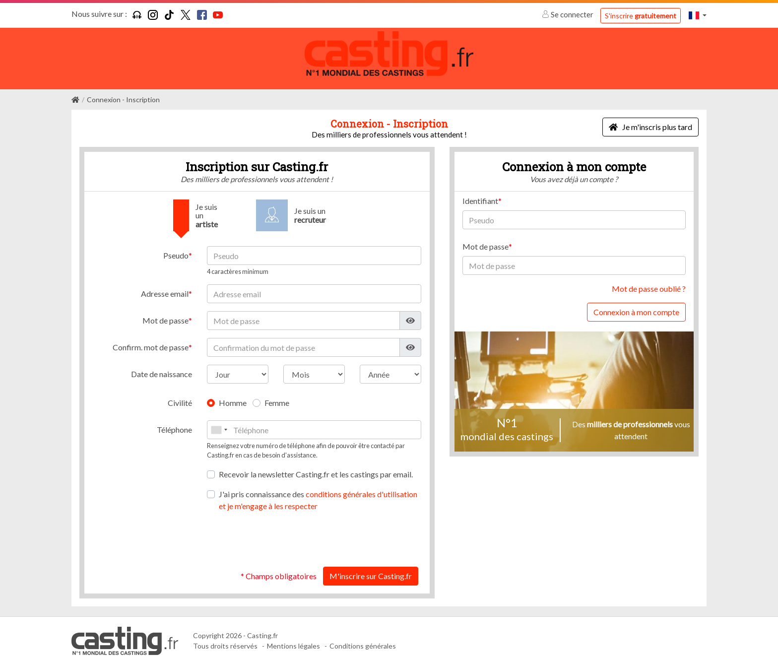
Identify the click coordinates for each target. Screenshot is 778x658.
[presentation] (345, 532)
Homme (233, 396)
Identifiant (480, 194)
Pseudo (176, 249)
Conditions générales (362, 639)
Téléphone (174, 423)
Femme (276, 396)
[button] (698, 15)
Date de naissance (161, 367)
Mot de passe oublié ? (649, 282)
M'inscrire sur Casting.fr (370, 569)
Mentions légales (293, 639)
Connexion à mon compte (636, 305)
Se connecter (568, 14)
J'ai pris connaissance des (318, 493)
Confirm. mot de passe (151, 340)
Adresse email (165, 287)
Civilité (180, 396)
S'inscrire (640, 15)
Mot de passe (165, 314)
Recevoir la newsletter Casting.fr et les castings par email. (316, 467)
